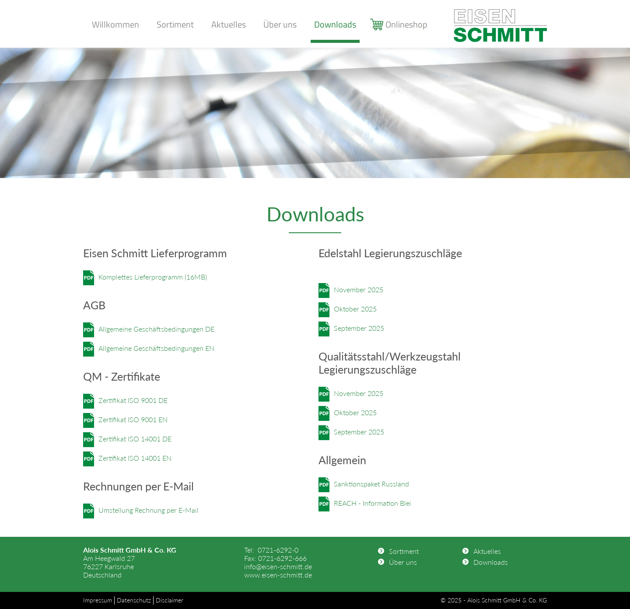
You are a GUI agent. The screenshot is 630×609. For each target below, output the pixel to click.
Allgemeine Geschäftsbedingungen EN (156, 348)
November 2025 (358, 289)
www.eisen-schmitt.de (278, 574)
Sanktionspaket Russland (371, 484)
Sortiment (175, 24)
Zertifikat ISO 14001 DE (135, 438)
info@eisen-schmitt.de (278, 566)
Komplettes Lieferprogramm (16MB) (152, 277)
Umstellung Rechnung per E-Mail (148, 510)
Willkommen (115, 24)
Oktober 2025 (355, 308)
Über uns (280, 24)
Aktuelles (228, 24)
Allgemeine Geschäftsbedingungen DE (156, 329)
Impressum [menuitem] (97, 600)
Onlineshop (406, 24)
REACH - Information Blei (372, 503)
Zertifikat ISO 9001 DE (133, 400)
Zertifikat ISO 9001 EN (133, 419)
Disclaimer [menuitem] (169, 600)
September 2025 (359, 328)
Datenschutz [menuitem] (134, 600)
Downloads (335, 24)
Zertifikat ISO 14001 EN (135, 458)
